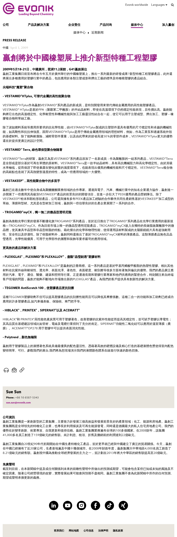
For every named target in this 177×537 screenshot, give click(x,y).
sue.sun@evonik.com (18, 402)
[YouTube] (67, 505)
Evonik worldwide (136, 4)
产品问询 (106, 25)
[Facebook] (95, 505)
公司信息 (88, 530)
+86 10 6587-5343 (27, 397)
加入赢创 (168, 25)
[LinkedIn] (53, 505)
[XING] (123, 505)
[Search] (172, 5)
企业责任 (74, 25)
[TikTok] (109, 505)
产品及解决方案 (38, 25)
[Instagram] (81, 505)
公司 (6, 25)
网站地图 (74, 530)
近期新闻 (97, 32)
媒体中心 (137, 25)
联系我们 (59, 530)
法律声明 (103, 530)
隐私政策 (118, 530)
